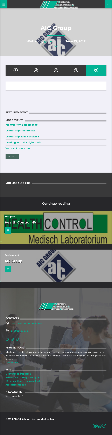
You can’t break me (18, 148)
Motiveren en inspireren (18, 373)
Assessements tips (16, 384)
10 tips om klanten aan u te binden (24, 381)
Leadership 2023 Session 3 (22, 136)
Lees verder (12, 362)
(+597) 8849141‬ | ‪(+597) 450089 (26, 323)
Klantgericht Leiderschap (22, 124)
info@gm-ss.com (20, 330)
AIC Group (13, 261)
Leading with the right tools (23, 142)
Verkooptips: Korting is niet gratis (24, 377)
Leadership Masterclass (20, 130)
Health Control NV (20, 222)
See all (12, 157)
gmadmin (52, 41)
